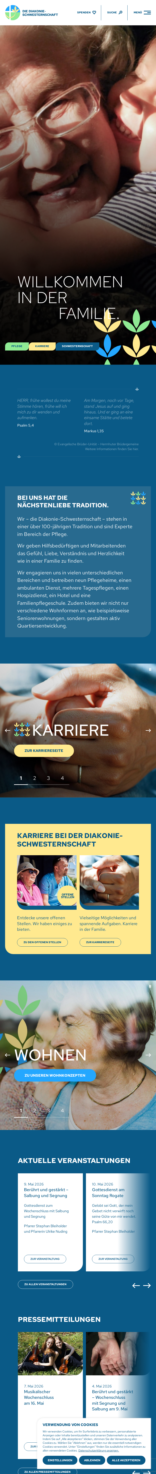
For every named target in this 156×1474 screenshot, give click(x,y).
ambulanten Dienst (38, 588)
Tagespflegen (98, 588)
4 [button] (62, 778)
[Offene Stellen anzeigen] (42, 942)
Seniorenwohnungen (40, 618)
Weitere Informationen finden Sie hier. (112, 452)
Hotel (63, 595)
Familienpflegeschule (41, 603)
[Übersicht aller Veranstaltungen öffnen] (45, 1284)
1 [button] (21, 778)
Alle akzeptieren (126, 1460)
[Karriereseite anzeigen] (100, 942)
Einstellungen (60, 1460)
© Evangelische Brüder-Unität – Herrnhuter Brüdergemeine (96, 447)
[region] (94, 1443)
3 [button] (48, 778)
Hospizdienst (32, 595)
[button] (150, 669)
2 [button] (34, 778)
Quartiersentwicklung (41, 625)
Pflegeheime (102, 580)
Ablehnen (92, 1460)
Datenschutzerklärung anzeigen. (98, 1450)
